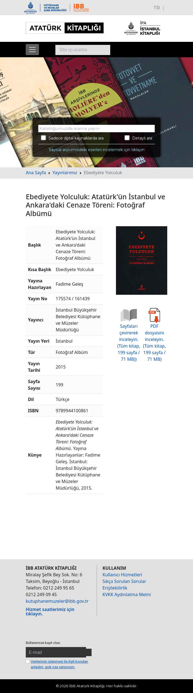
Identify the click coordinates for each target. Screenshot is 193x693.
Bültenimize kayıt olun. (43, 643)
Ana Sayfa (36, 173)
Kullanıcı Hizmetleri (122, 575)
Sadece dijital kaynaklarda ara (72, 138)
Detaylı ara (138, 138)
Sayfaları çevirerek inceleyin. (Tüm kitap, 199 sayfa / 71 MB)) (128, 337)
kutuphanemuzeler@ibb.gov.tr (57, 601)
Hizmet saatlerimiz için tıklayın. (50, 611)
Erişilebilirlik (115, 588)
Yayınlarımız (65, 173)
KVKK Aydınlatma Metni (127, 594)
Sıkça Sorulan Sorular (124, 581)
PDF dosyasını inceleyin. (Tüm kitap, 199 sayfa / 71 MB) (154, 337)
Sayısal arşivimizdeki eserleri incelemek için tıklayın (96, 149)
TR (157, 7)
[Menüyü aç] (32, 49)
